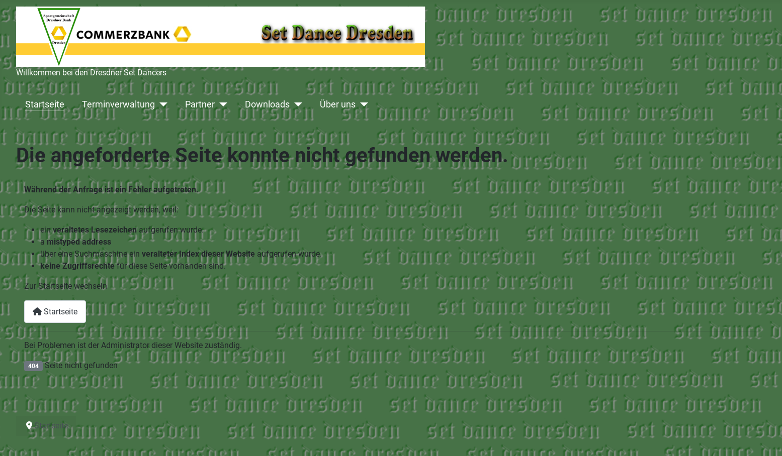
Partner (200, 104)
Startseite (44, 104)
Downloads (267, 104)
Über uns (338, 104)
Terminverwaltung (118, 104)
